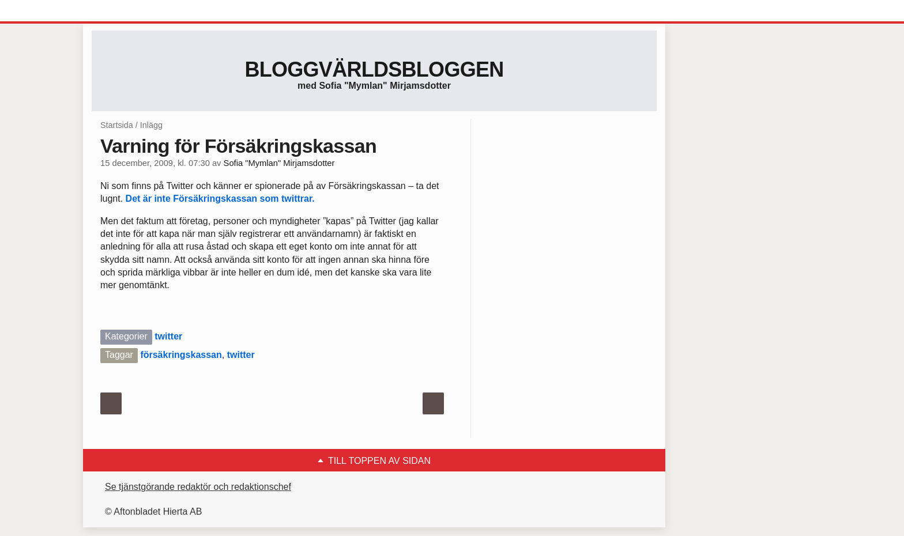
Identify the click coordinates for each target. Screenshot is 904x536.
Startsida (116, 125)
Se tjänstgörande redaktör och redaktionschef (198, 487)
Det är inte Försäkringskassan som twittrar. (220, 198)
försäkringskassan (180, 355)
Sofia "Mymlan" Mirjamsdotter (279, 163)
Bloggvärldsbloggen (373, 69)
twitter (168, 336)
